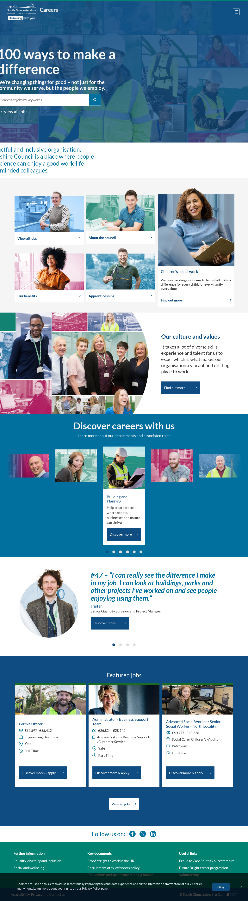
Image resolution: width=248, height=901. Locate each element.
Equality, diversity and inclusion (37, 861)
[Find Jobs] (92, 100)
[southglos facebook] (132, 834)
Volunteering (189, 875)
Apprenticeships (101, 296)
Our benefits (27, 296)
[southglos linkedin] (153, 834)
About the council (102, 237)
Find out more (171, 300)
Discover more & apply (39, 773)
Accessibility (20, 894)
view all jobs (13, 111)
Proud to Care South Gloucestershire (206, 861)
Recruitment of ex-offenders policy (113, 868)
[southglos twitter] (143, 834)
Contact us (57, 894)
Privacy (36, 894)
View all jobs (27, 238)
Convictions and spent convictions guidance (120, 875)
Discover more (121, 534)
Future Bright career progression (203, 868)
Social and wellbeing (29, 868)
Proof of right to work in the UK (110, 861)
